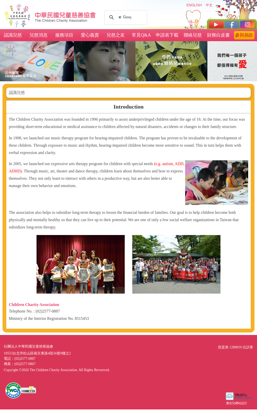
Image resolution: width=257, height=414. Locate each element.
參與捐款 (244, 35)
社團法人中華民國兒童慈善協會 (65, 14)
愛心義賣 (90, 35)
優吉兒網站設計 (236, 403)
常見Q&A (141, 35)
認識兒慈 (13, 35)
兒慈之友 (116, 35)
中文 (209, 5)
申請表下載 (167, 35)
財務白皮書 (218, 35)
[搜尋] (125, 17)
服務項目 (64, 35)
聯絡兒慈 (193, 35)
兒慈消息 (38, 35)
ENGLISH (194, 5)
